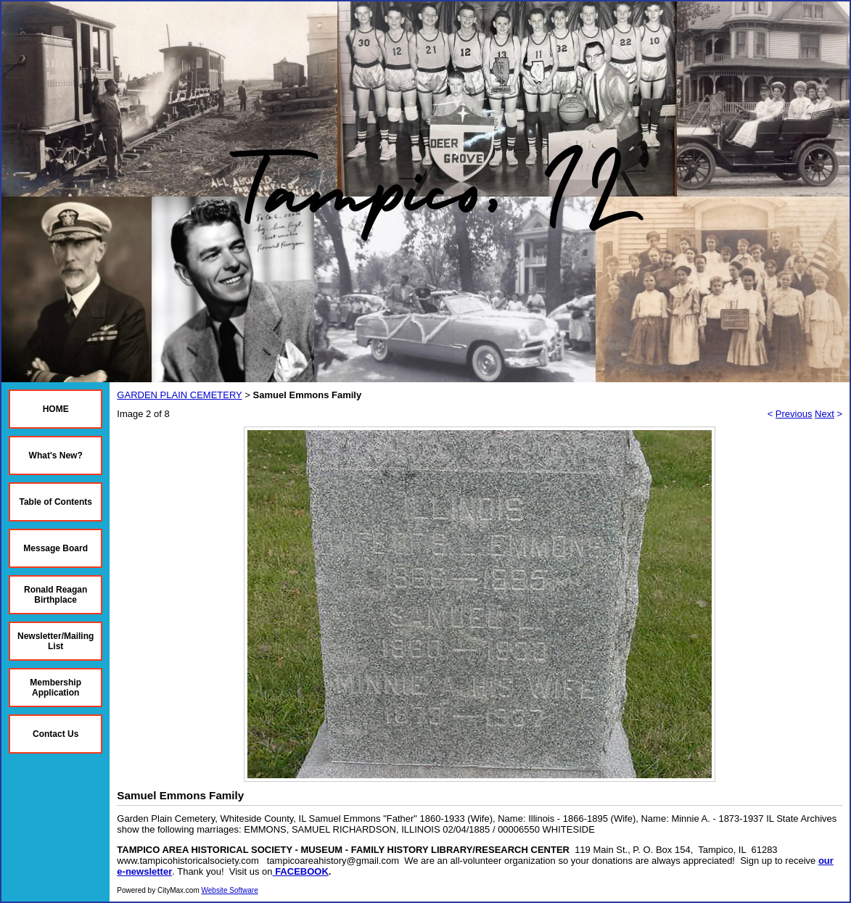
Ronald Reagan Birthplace (55, 595)
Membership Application (55, 687)
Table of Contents (55, 502)
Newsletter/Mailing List (55, 641)
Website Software (230, 890)
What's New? (56, 455)
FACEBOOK (302, 871)
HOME (56, 409)
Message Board (55, 548)
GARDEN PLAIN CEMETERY (179, 394)
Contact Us (55, 734)
